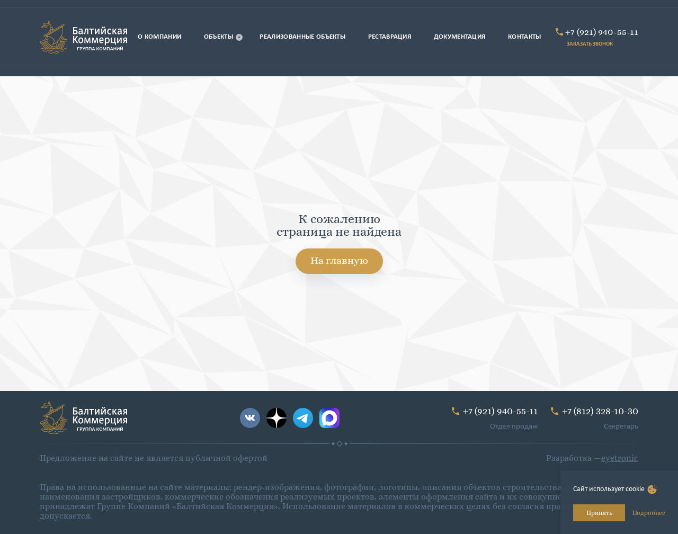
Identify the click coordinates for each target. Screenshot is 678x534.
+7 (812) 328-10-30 (600, 410)
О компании (159, 36)
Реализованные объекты (302, 36)
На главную (339, 260)
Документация (460, 36)
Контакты (524, 36)
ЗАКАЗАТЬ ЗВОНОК (590, 44)
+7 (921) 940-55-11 (601, 31)
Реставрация (390, 36)
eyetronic (619, 458)
